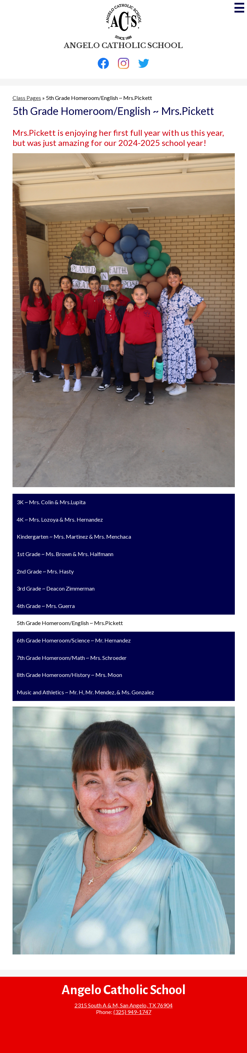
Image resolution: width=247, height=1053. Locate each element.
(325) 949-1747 (132, 1011)
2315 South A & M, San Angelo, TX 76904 (123, 1005)
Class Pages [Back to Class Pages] (27, 97)
